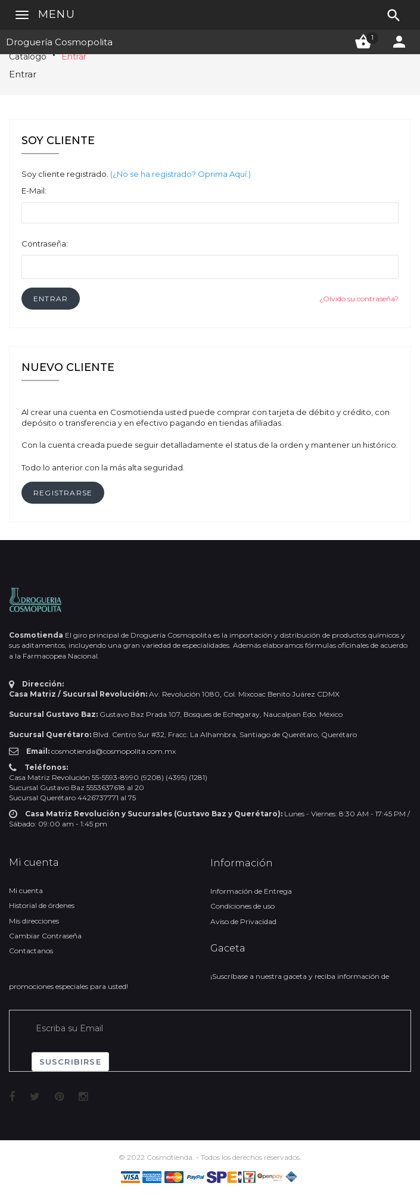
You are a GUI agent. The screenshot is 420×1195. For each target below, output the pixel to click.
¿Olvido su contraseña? (359, 298)
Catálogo (27, 56)
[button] (50, 299)
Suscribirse (70, 1061)
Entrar (73, 56)
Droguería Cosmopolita (59, 42)
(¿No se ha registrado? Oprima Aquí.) (180, 174)
